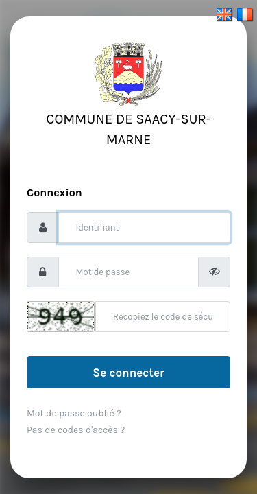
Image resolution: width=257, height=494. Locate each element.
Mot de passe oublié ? (74, 413)
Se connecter (128, 372)
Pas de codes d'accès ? (76, 430)
